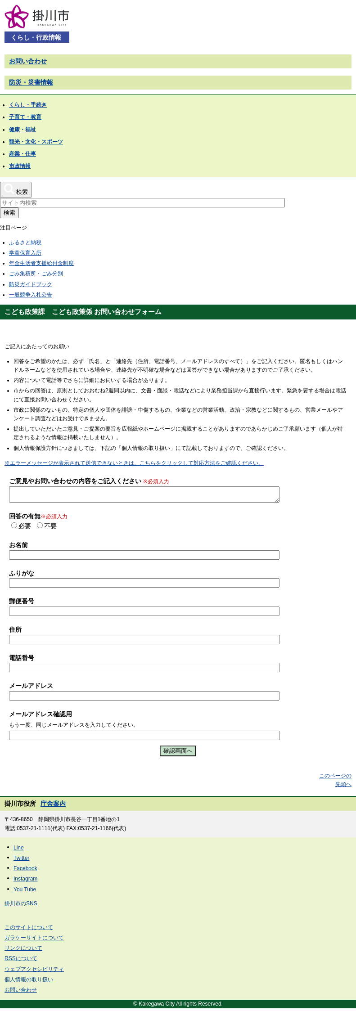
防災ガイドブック (30, 284)
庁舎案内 (53, 806)
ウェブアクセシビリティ (34, 972)
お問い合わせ (28, 61)
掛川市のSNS (21, 906)
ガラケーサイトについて (34, 940)
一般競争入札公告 (30, 295)
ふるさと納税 (25, 242)
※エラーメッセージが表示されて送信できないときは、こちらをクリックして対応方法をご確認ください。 (134, 463)
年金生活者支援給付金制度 (41, 263)
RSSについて (21, 961)
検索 (9, 212)
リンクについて (23, 951)
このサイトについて (29, 930)
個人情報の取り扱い (29, 982)
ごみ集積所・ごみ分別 (36, 273)
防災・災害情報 (31, 82)
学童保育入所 (25, 253)
